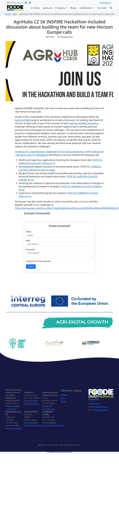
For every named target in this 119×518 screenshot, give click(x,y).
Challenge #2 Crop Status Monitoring (65, 151)
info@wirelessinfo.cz (33, 425)
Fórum (64, 401)
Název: (29, 231)
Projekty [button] (60, 8)
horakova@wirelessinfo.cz (53, 425)
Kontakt (102, 8)
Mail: (28, 240)
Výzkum (64, 395)
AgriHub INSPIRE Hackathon (84, 123)
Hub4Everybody (65, 452)
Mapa (73, 8)
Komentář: (30, 249)
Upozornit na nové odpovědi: (38, 261)
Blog (15, 14)
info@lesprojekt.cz (15, 3)
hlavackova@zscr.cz (14, 428)
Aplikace (48, 8)
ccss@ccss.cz (11, 409)
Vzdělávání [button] (86, 8)
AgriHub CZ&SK (23, 120)
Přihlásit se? (105, 3)
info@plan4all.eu (31, 403)
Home (7, 14)
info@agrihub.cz (101, 407)
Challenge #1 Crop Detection (30, 151)
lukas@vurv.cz (48, 409)
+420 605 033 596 (99, 410)
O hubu (35, 8)
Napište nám (94, 403)
